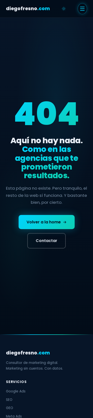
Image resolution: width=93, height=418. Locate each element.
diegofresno (28, 8)
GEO (9, 408)
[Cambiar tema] (64, 9)
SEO (9, 399)
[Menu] (82, 8)
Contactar (46, 241)
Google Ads (16, 391)
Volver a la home (47, 222)
